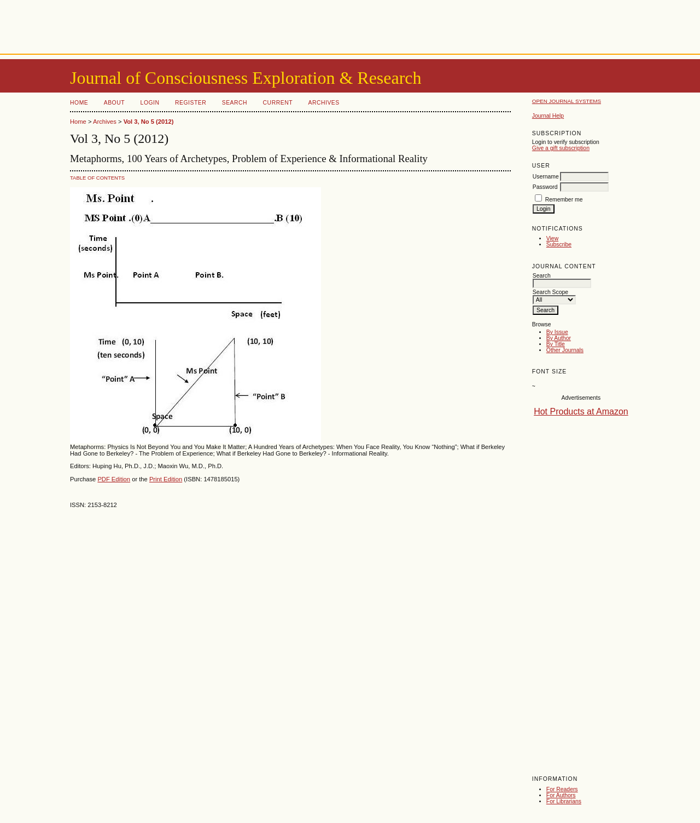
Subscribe (558, 244)
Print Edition (165, 479)
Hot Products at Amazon (581, 411)
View (552, 238)
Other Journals (565, 350)
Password (545, 187)
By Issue (557, 332)
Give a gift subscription (561, 148)
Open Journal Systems (566, 101)
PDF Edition (113, 479)
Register (190, 103)
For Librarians (563, 801)
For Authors (561, 795)
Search (234, 103)
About (114, 103)
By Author (558, 338)
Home (79, 103)
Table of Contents (97, 178)
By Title (555, 344)
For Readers (562, 789)
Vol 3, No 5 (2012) (149, 121)
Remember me (564, 200)
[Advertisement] (350, 24)
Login (150, 103)
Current (278, 103)
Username (546, 177)
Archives (323, 103)
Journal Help (548, 116)
